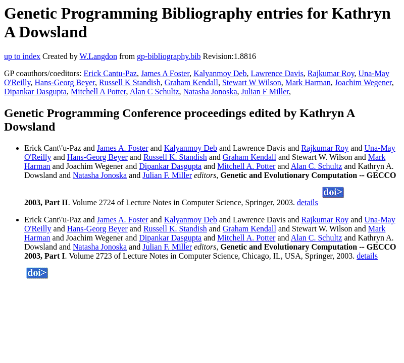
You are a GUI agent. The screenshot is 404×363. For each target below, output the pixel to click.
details (307, 202)
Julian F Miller (265, 91)
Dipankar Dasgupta (35, 91)
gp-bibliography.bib (169, 56)
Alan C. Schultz (316, 166)
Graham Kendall (191, 82)
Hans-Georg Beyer (65, 82)
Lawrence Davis (276, 73)
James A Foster (165, 73)
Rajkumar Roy (331, 73)
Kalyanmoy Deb (219, 73)
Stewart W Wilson (251, 82)
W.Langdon (98, 56)
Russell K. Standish (175, 157)
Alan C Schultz (154, 91)
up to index (22, 56)
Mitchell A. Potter (246, 166)
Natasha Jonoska (210, 91)
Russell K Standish (130, 82)
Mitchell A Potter (98, 91)
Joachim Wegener (363, 82)
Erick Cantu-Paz (110, 73)
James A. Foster (122, 148)
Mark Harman (308, 82)
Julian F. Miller (167, 175)
